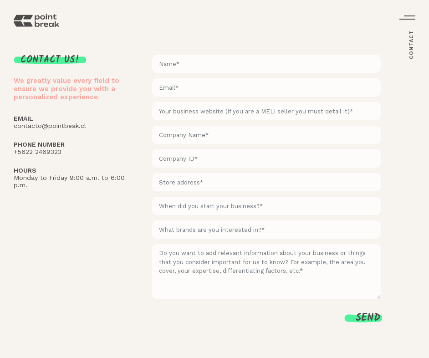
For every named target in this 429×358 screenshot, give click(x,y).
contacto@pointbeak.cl (50, 125)
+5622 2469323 (37, 151)
